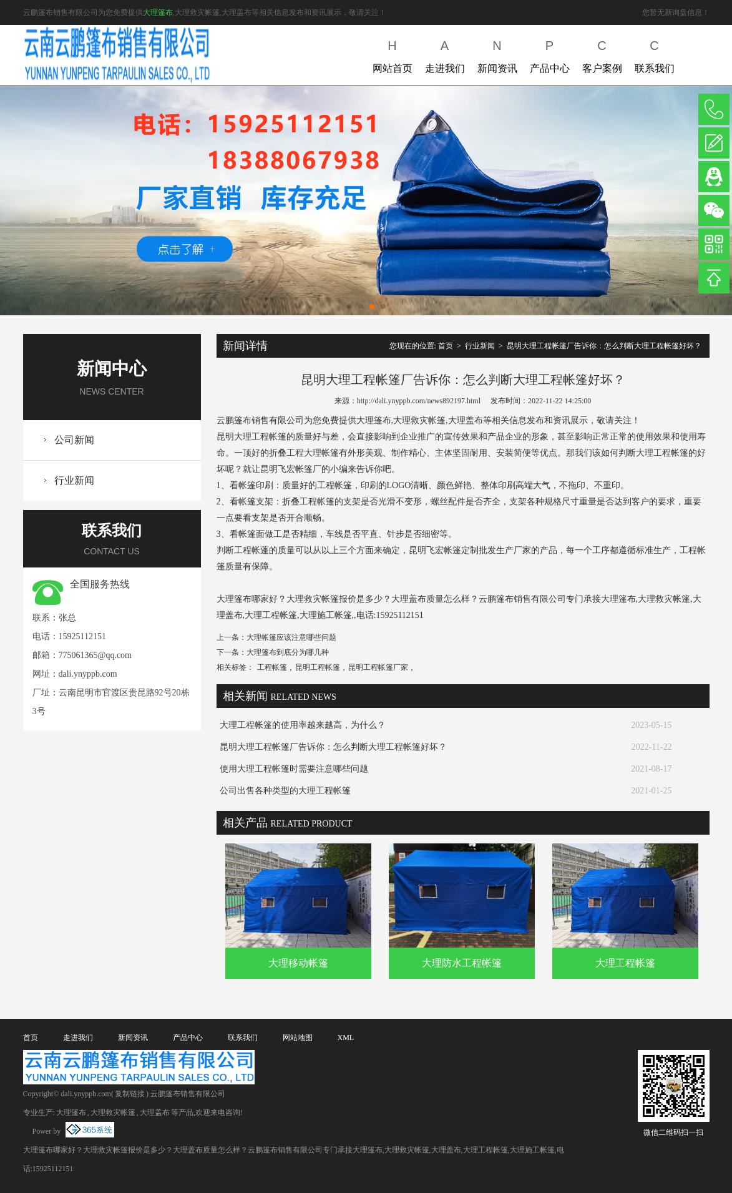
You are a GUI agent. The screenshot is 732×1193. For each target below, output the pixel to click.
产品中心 (550, 54)
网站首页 (392, 54)
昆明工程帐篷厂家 (378, 667)
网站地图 (298, 1037)
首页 (445, 345)
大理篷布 (158, 12)
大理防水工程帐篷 (462, 963)
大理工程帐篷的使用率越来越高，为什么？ (303, 725)
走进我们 (445, 54)
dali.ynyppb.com (88, 674)
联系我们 (655, 54)
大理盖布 (155, 1112)
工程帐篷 (272, 667)
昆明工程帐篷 (317, 667)
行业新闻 (74, 480)
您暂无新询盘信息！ (676, 12)
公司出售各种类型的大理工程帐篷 (285, 790)
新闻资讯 (497, 54)
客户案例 (602, 54)
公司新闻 (74, 439)
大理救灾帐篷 (112, 1112)
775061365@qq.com (95, 655)
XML (346, 1037)
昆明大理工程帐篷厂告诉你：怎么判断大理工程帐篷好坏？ (604, 345)
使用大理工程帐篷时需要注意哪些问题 (294, 768)
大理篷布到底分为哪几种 (287, 652)
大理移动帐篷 (298, 963)
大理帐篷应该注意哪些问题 (291, 637)
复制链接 (130, 1093)
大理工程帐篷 (625, 963)
